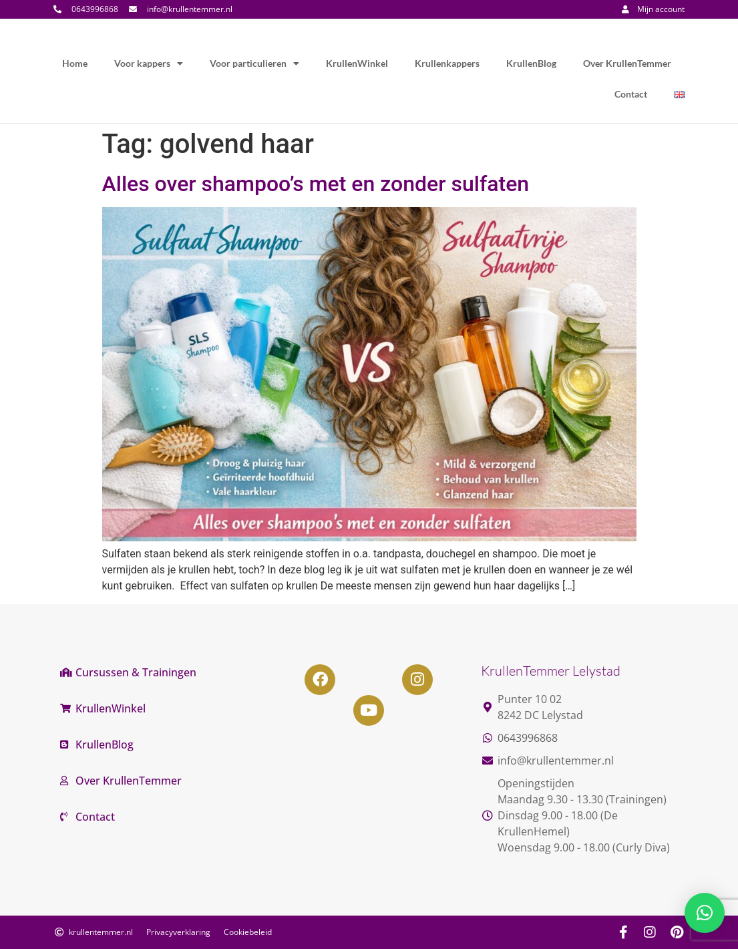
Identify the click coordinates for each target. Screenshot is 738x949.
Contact (630, 94)
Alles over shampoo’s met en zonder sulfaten (316, 183)
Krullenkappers (447, 63)
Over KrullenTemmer (627, 63)
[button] (705, 913)
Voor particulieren (254, 63)
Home (74, 63)
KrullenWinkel (357, 63)
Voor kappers (148, 63)
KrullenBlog (531, 63)
